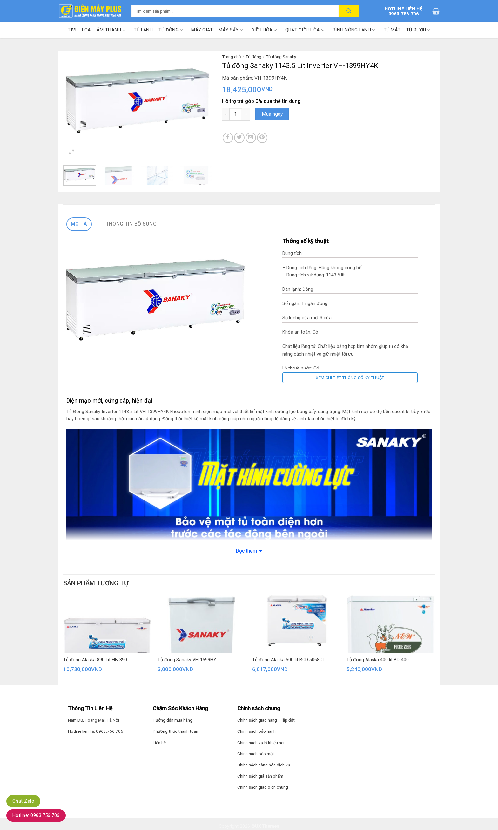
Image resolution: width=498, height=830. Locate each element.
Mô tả (79, 224)
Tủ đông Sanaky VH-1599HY (187, 660)
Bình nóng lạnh (354, 30)
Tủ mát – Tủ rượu (407, 30)
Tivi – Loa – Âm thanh (96, 30)
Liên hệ (159, 742)
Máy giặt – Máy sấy (217, 30)
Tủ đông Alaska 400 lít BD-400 (378, 660)
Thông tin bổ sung (131, 224)
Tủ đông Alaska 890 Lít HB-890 (95, 660)
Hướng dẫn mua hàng (172, 720)
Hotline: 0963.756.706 (36, 815)
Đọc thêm (246, 551)
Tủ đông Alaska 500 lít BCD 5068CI (288, 660)
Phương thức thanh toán (175, 731)
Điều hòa (264, 30)
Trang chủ (231, 56)
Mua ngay (272, 114)
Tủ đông (253, 56)
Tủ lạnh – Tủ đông (158, 30)
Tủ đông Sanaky (281, 56)
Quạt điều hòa (304, 30)
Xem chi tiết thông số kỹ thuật (350, 377)
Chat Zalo (23, 801)
